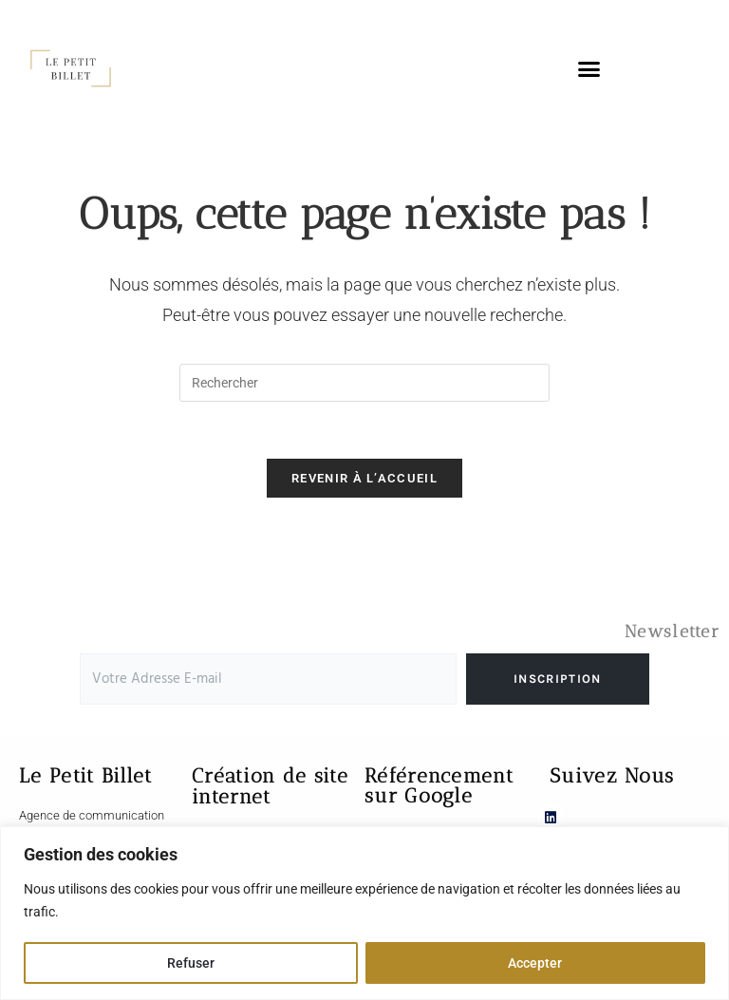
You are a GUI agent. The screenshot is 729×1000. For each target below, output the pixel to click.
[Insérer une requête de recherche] (364, 383)
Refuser (191, 963)
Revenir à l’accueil (364, 479)
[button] (588, 68)
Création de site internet (270, 787)
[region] (364, 913)
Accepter (535, 963)
